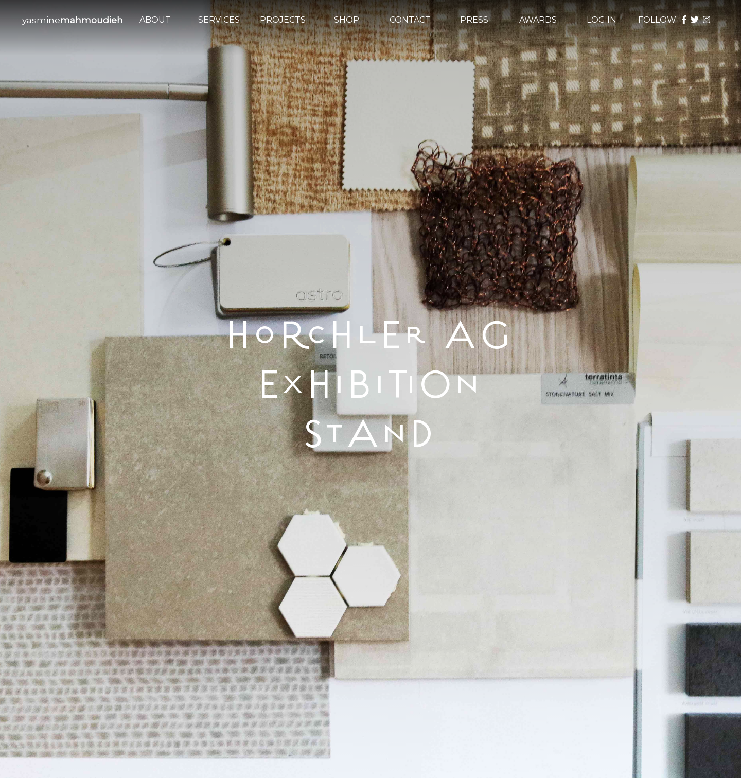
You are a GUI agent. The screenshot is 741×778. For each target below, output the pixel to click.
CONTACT (410, 20)
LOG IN (601, 20)
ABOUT (155, 20)
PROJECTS (283, 20)
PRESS (474, 20)
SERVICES (219, 20)
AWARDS (538, 20)
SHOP (346, 20)
